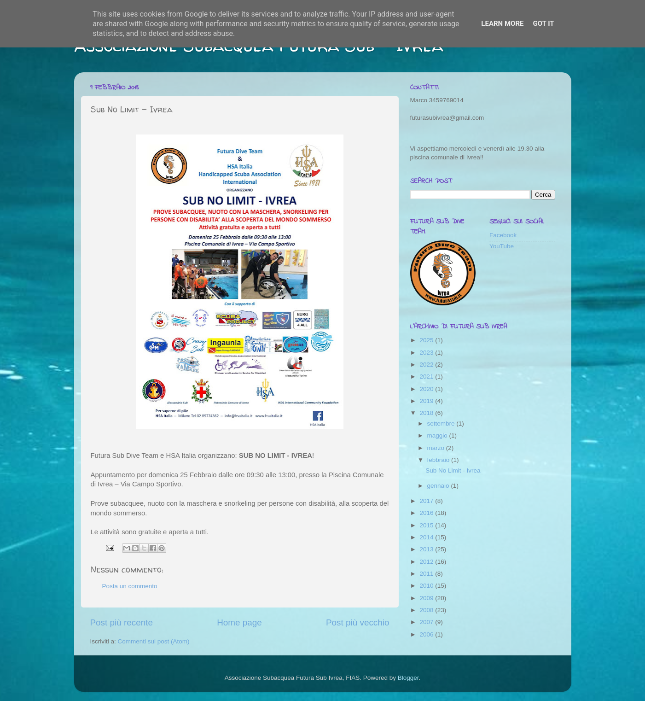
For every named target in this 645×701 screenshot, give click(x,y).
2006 (427, 634)
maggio (438, 435)
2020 (427, 389)
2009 (427, 598)
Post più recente (121, 622)
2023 (427, 352)
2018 (427, 412)
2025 (427, 340)
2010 (427, 585)
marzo (436, 447)
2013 (427, 549)
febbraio (439, 459)
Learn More (502, 23)
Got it (543, 23)
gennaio (439, 485)
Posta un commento (129, 586)
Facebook (503, 235)
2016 (427, 512)
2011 (427, 573)
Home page (239, 622)
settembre (442, 423)
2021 (427, 376)
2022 (427, 364)
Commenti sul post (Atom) (154, 641)
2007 (427, 622)
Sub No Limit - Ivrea (452, 470)
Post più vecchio (357, 622)
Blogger (408, 677)
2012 (427, 561)
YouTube (501, 246)
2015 (427, 525)
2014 (427, 537)
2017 (427, 500)
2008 (427, 610)
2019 (427, 400)
